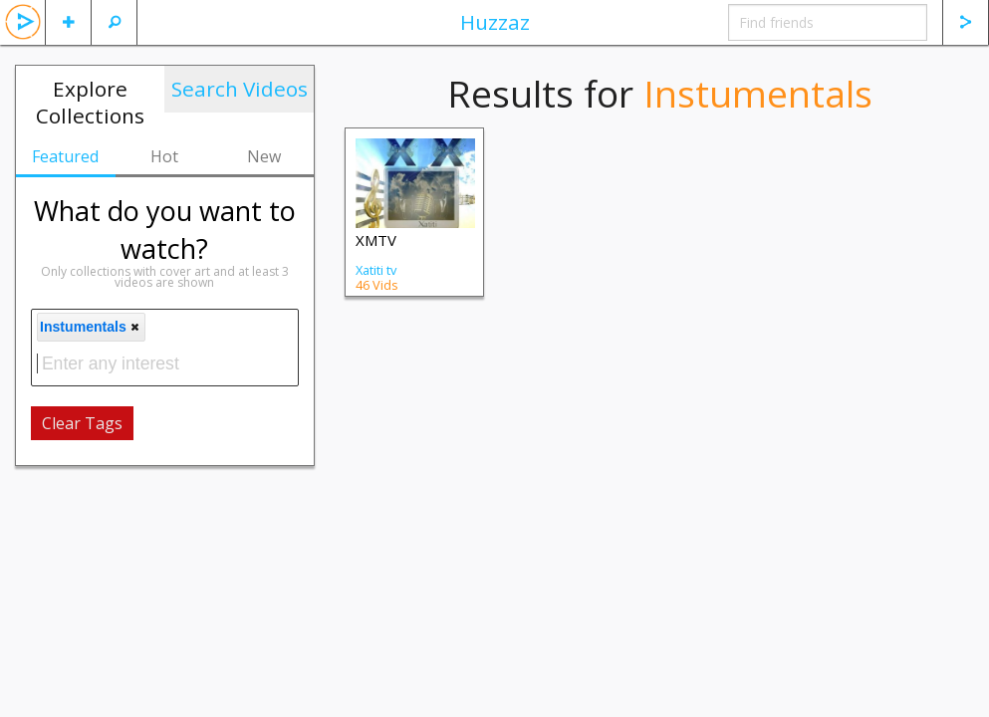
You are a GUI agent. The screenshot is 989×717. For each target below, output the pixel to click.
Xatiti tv (376, 270)
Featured (65, 156)
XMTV (376, 240)
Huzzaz (495, 22)
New (264, 156)
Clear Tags (82, 423)
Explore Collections (90, 102)
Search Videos (239, 89)
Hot (164, 156)
